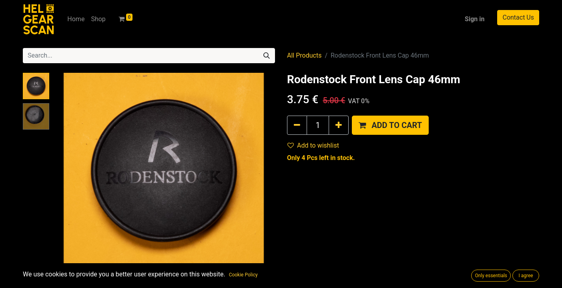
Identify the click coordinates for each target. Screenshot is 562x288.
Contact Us (518, 17)
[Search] (266, 55)
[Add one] (339, 125)
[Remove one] (297, 125)
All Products (304, 55)
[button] (390, 125)
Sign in (474, 19)
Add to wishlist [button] (313, 145)
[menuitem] (76, 19)
